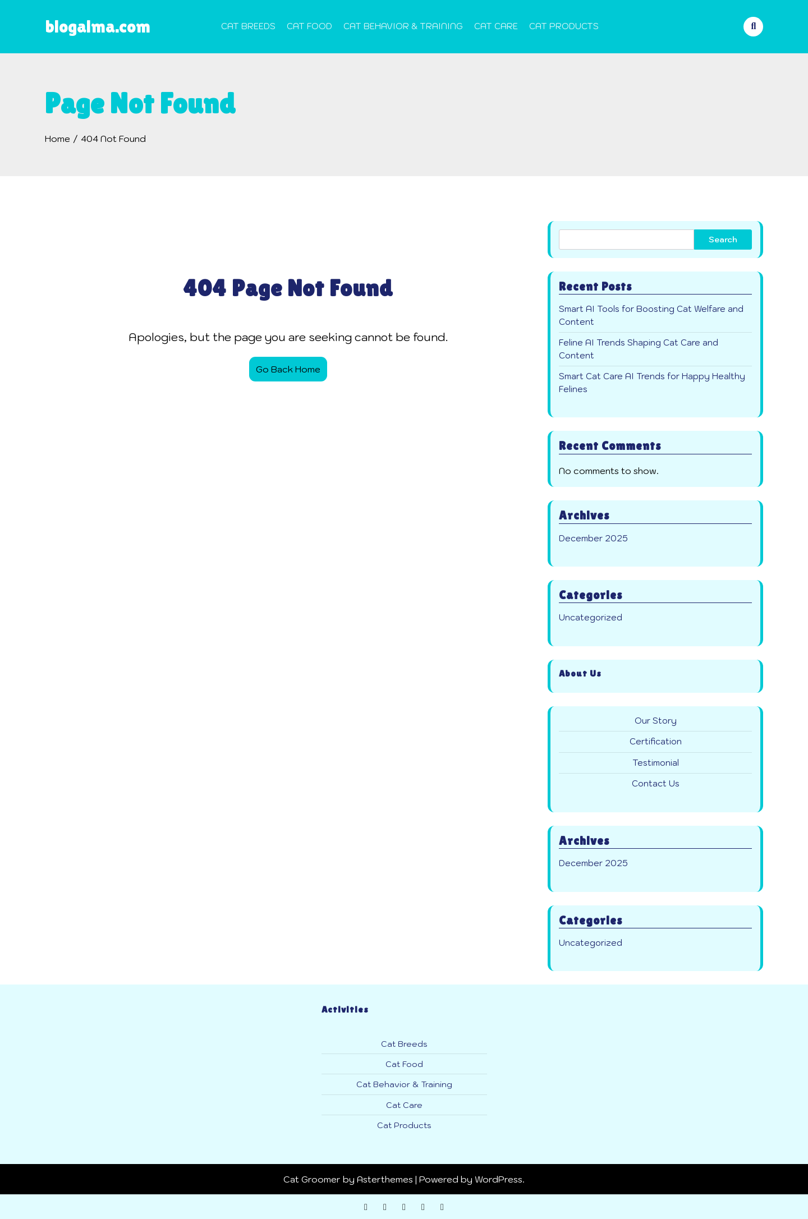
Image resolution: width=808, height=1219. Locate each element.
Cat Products (564, 26)
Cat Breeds (248, 26)
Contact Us (656, 783)
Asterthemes (385, 1179)
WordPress (498, 1179)
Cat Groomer (312, 1179)
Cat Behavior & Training (403, 26)
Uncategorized (590, 617)
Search (723, 239)
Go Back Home (288, 369)
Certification (656, 741)
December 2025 (593, 538)
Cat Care (496, 26)
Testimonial (655, 762)
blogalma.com (97, 26)
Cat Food (309, 26)
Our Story (656, 720)
